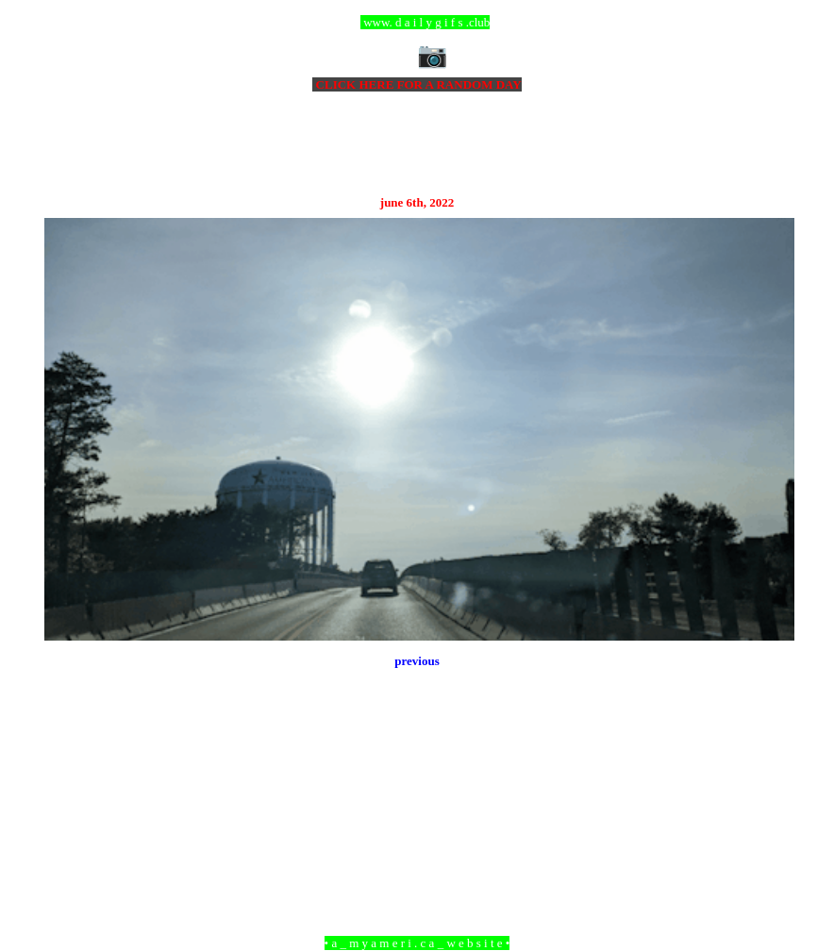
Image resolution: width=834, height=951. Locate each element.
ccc (417, 22)
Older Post (768, 840)
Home (420, 840)
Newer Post (68, 840)
